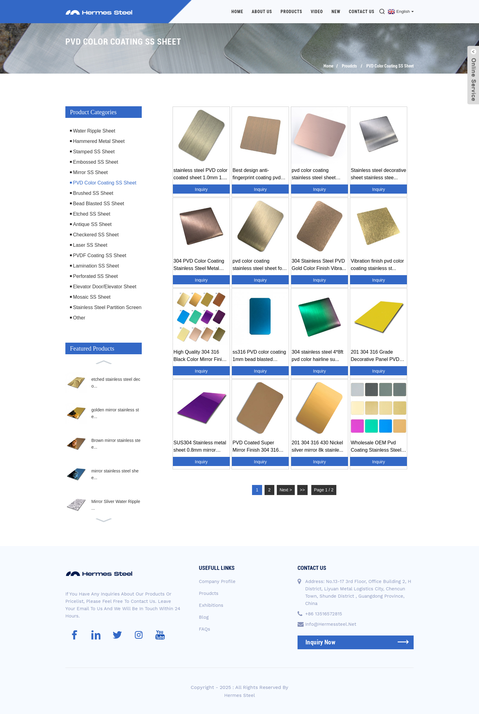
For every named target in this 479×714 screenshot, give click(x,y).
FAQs (204, 629)
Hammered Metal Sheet (99, 141)
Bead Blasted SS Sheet (98, 203)
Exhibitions (211, 605)
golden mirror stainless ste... (115, 413)
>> (302, 489)
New (335, 11)
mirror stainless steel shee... (115, 474)
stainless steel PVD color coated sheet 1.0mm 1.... (201, 173)
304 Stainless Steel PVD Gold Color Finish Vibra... (319, 264)
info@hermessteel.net (330, 624)
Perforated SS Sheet (95, 276)
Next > (286, 489)
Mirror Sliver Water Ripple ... (115, 504)
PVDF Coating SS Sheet (99, 255)
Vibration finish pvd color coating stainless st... (377, 264)
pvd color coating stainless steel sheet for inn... (257, 265)
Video (317, 11)
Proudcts (349, 65)
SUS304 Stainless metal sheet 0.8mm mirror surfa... (200, 447)
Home (237, 11)
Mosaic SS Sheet (92, 296)
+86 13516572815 (323, 613)
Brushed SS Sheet (93, 192)
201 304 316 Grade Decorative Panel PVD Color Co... (375, 356)
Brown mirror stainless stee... (116, 443)
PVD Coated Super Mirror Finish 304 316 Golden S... (255, 447)
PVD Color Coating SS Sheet (390, 65)
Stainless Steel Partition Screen (107, 307)
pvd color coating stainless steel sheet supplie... (314, 174)
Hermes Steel (239, 695)
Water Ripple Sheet (94, 130)
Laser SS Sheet (90, 244)
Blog (204, 617)
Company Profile (217, 581)
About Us (262, 11)
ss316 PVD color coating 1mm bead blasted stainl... (259, 356)
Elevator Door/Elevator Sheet (104, 286)
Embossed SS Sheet (95, 161)
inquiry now (320, 642)
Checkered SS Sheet (96, 234)
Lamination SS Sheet (96, 265)
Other (79, 317)
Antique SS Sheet (92, 224)
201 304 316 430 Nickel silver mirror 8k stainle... (317, 446)
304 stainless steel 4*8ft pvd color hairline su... (317, 355)
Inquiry (201, 189)
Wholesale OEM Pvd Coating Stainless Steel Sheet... (376, 447)
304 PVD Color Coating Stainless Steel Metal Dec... (199, 265)
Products (291, 11)
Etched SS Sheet (91, 213)
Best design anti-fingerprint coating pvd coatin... (256, 174)
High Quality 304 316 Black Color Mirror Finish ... (200, 356)
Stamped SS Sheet (94, 151)
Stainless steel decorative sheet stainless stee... (378, 173)
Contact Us (362, 11)
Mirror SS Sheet (90, 172)
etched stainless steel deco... (115, 382)
